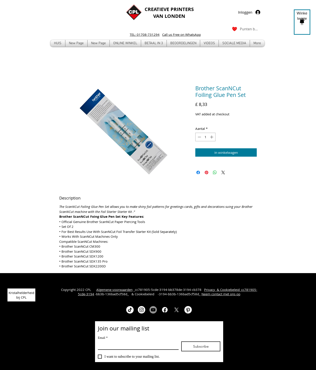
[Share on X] (223, 172)
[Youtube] (153, 310)
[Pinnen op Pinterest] (206, 172)
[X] (176, 310)
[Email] (137, 345)
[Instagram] (141, 310)
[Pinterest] (188, 310)
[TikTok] (130, 310)
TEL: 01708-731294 (145, 34)
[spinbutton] (205, 137)
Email (103, 338)
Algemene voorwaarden (114, 289)
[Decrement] (199, 137)
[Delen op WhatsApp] (214, 172)
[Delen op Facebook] (198, 172)
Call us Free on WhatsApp (181, 34)
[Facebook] (165, 310)
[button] (125, 43)
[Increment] (212, 137)
